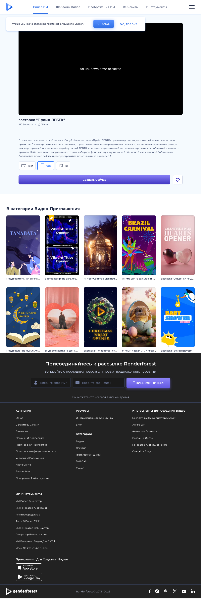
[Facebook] (150, 591)
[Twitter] (174, 591)
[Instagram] (157, 591)
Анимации (138, 424)
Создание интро (142, 437)
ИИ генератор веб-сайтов (32, 527)
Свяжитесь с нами (27, 424)
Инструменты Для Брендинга (94, 417)
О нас (19, 417)
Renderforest (23, 471)
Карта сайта (23, 464)
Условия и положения (30, 458)
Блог (79, 424)
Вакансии (22, 431)
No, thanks (128, 24)
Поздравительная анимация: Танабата (30, 278)
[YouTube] (184, 591)
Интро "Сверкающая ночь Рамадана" (107, 278)
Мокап (80, 468)
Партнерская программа (31, 444)
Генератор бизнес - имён (31, 534)
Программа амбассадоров (32, 478)
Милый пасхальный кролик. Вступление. (148, 350)
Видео (80, 441)
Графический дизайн (89, 454)
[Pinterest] (166, 591)
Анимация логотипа (145, 431)
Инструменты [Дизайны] (156, 7)
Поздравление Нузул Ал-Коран (26, 350)
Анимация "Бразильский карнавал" (144, 278)
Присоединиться (148, 383)
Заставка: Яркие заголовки (62, 278)
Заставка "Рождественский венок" (105, 350)
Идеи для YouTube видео (32, 547)
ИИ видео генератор (29, 501)
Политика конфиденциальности (36, 451)
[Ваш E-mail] (99, 383)
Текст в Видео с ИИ (28, 521)
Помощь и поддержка (30, 437)
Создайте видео (142, 451)
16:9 (27, 165)
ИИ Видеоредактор (28, 514)
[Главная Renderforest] (9, 7)
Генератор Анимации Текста (149, 444)
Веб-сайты (130, 7)
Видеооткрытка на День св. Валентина (69, 350)
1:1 (63, 165)
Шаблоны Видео (68, 7)
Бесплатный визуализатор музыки (154, 417)
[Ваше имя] (51, 383)
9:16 (46, 165)
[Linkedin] (193, 591)
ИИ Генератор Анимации (31, 507)
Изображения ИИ (101, 7)
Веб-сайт (82, 461)
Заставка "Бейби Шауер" (176, 350)
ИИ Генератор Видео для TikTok (36, 541)
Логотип (81, 447)
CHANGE (103, 24)
